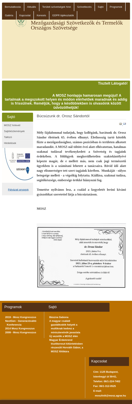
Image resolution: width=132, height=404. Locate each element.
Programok (116, 6)
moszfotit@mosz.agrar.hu (110, 395)
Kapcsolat (24, 15)
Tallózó (8, 137)
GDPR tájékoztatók (63, 15)
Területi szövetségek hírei (56, 6)
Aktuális (31, 6)
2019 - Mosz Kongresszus (20, 317)
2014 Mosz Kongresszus (20, 328)
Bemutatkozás (13, 6)
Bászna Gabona (58, 317)
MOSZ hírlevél (12, 125)
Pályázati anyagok (18, 189)
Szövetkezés (84, 6)
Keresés (41, 15)
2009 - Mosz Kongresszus (20, 332)
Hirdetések (10, 143)
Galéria (9, 15)
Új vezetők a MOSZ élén (63, 336)
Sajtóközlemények (14, 131)
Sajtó (101, 6)
